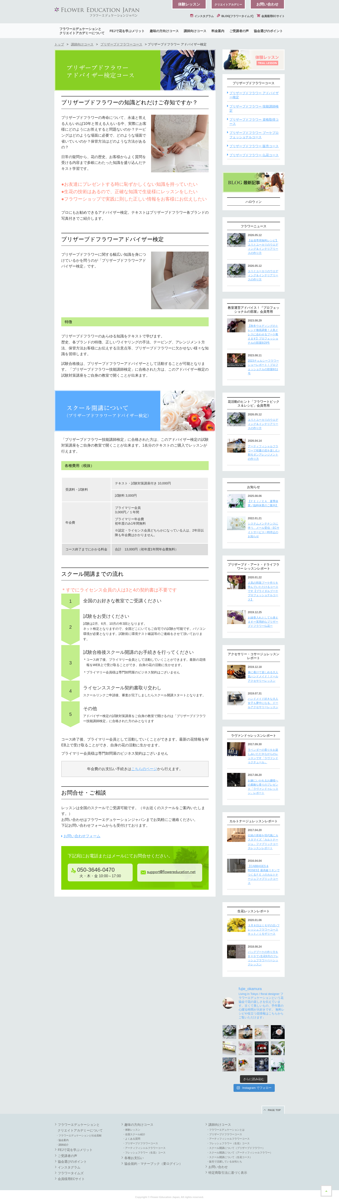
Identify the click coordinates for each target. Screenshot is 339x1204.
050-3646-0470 (93, 870)
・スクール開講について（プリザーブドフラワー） (236, 1148)
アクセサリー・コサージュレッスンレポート (253, 656)
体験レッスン (189, 4)
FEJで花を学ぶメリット (127, 31)
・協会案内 (62, 1140)
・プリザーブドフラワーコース (140, 1143)
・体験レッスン (131, 1129)
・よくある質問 (131, 1138)
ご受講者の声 (239, 31)
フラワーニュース (253, 226)
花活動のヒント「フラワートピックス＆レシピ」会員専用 (253, 403)
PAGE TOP (274, 1110)
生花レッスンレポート (253, 911)
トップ (59, 44)
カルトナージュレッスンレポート (253, 821)
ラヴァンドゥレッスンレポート (253, 735)
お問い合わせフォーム (82, 836)
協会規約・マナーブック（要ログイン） (153, 1163)
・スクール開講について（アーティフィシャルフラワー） (239, 1152)
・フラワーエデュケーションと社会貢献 (79, 1135)
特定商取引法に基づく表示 (227, 1172)
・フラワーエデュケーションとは (226, 1129)
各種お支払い (134, 1158)
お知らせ (253, 487)
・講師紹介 (62, 1144)
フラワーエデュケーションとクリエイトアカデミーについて (82, 31)
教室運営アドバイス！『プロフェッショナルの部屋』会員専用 (253, 309)
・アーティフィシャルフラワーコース (144, 1148)
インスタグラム (202, 16)
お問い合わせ (267, 4)
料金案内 (217, 31)
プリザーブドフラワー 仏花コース (254, 155)
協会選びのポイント (268, 31)
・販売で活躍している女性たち (224, 1161)
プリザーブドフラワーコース (121, 44)
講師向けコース (195, 31)
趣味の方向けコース (164, 31)
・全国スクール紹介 (134, 1134)
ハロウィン (253, 202)
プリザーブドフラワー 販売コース (254, 146)
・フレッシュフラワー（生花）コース (144, 1152)
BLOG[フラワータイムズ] (235, 16)
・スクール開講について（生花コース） (229, 1157)
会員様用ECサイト (271, 16)
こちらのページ (144, 769)
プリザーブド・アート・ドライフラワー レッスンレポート (253, 566)
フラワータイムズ (71, 1173)
